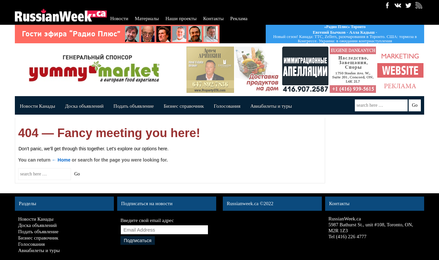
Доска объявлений (84, 106)
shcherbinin (305, 70)
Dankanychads (353, 70)
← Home (61, 160)
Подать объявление (134, 106)
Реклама (238, 18)
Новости (119, 18)
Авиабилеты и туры (271, 106)
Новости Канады (37, 106)
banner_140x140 (400, 70)
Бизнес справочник (184, 106)
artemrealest (210, 70)
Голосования (227, 106)
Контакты (213, 18)
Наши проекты (180, 18)
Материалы (147, 18)
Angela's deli (258, 70)
